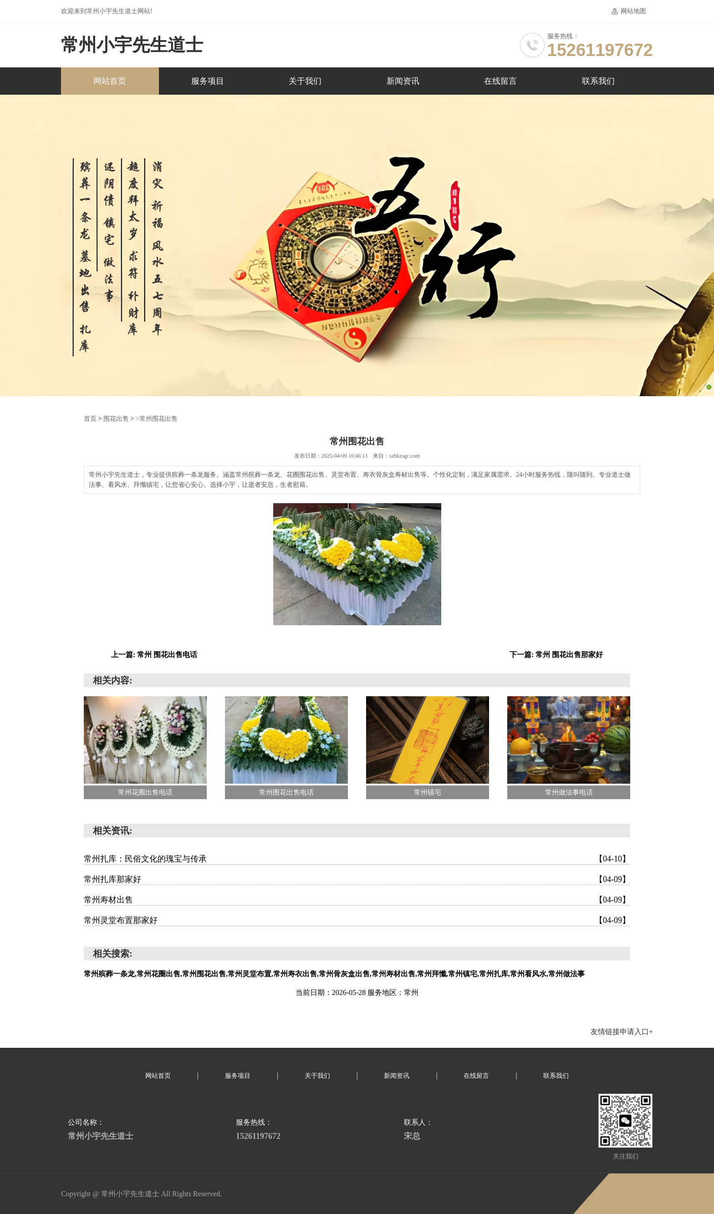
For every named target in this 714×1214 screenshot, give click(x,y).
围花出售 (116, 418)
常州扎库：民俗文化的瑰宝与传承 (357, 858)
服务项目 (207, 81)
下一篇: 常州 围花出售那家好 (556, 654)
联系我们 (598, 81)
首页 (90, 418)
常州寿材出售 (357, 899)
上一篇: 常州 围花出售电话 (154, 654)
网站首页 (109, 81)
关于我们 (305, 81)
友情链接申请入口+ (622, 1031)
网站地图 (633, 11)
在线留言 (500, 81)
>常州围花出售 (157, 418)
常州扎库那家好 (357, 878)
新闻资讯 (403, 81)
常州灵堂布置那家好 (357, 919)
